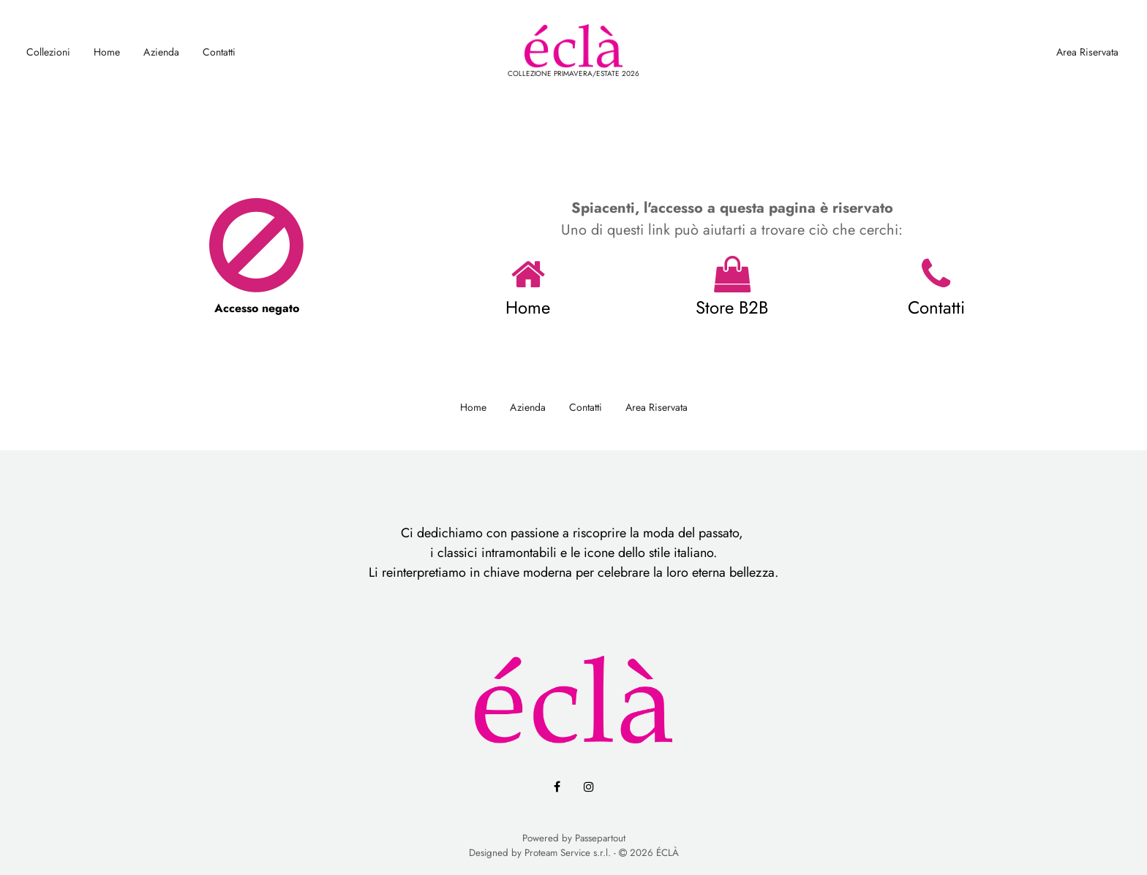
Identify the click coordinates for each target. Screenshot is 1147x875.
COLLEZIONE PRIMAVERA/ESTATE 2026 (573, 73)
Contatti (219, 52)
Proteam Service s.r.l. (567, 853)
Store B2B (732, 307)
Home (107, 52)
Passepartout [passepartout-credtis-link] (600, 838)
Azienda (161, 52)
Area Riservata (1087, 52)
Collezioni (48, 52)
